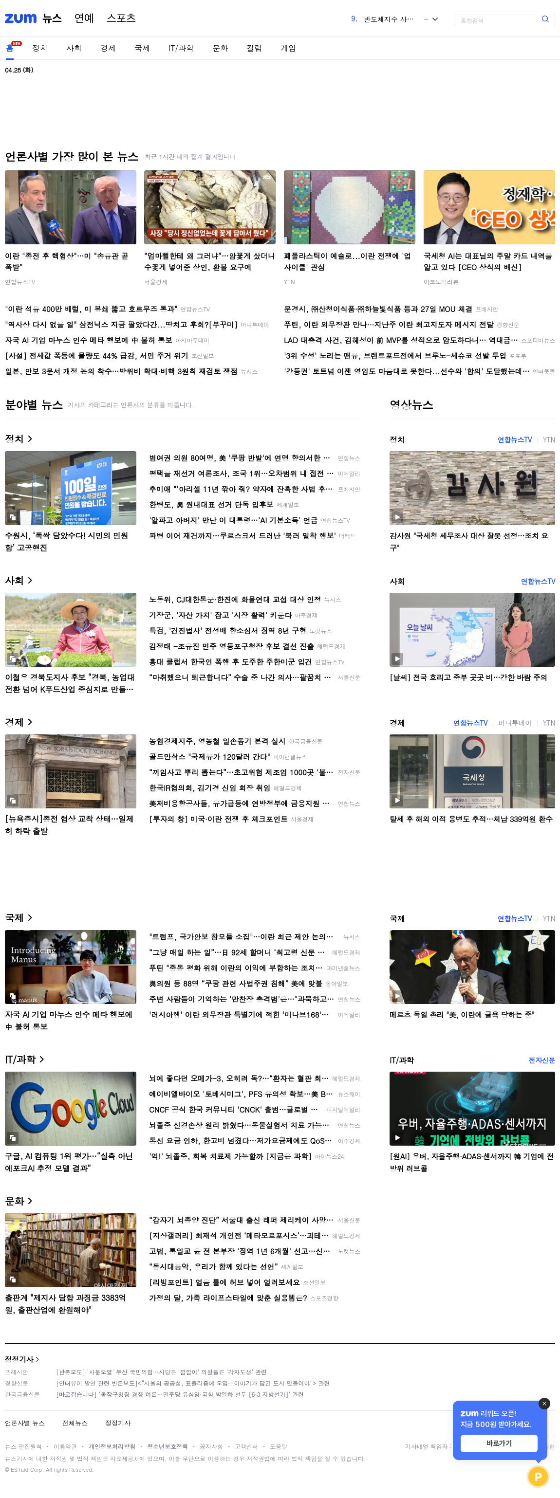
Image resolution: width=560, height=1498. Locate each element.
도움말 (278, 1446)
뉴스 (52, 18)
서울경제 (156, 281)
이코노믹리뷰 (441, 281)
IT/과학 (181, 48)
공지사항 (211, 1446)
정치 (40, 48)
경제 (108, 48)
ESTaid (19, 1469)
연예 (84, 18)
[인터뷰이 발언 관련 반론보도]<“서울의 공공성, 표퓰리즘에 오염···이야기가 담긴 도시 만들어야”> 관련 (193, 1383)
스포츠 (121, 18)
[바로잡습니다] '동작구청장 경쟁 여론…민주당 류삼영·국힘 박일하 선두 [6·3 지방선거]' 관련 (180, 1394)
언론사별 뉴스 (25, 1422)
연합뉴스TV (20, 281)
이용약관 (65, 1446)
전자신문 (542, 1060)
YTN (289, 281)
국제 (142, 48)
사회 (74, 48)
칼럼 (254, 48)
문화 (220, 48)
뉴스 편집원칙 (23, 1446)
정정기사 (19, 1359)
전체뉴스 (75, 1422)
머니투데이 (515, 723)
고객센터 (246, 1446)
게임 (288, 48)
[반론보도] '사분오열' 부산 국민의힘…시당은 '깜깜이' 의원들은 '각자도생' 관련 (161, 1372)
